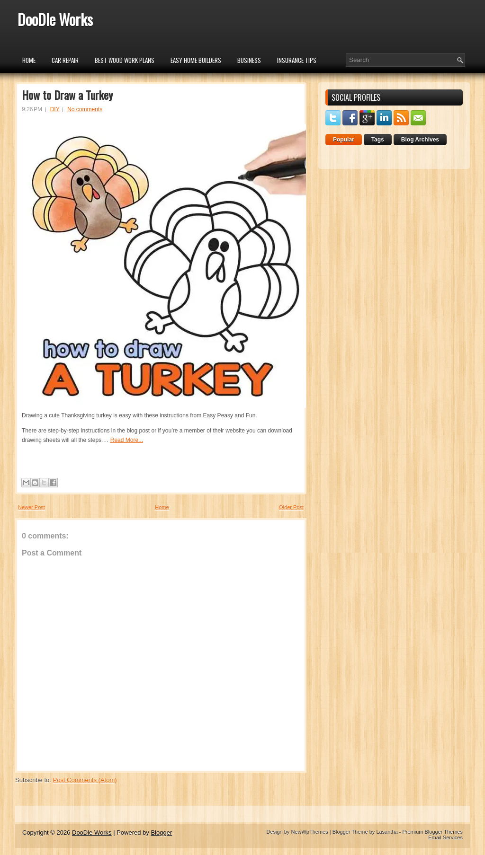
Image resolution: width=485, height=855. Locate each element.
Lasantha (386, 832)
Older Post (291, 507)
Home (29, 60)
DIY (55, 109)
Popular (343, 139)
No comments (84, 109)
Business (249, 60)
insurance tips (296, 60)
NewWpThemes (309, 832)
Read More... (126, 440)
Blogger (161, 832)
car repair (65, 60)
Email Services (445, 837)
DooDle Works (55, 19)
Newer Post (31, 507)
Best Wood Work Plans (124, 60)
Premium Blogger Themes (432, 832)
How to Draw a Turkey (67, 94)
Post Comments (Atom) (85, 780)
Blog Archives (420, 139)
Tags (377, 139)
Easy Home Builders (196, 60)
